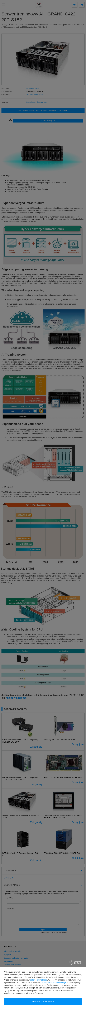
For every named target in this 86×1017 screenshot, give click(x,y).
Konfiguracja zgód (43, 1010)
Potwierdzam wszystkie (43, 1001)
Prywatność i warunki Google (54, 982)
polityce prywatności (38, 980)
